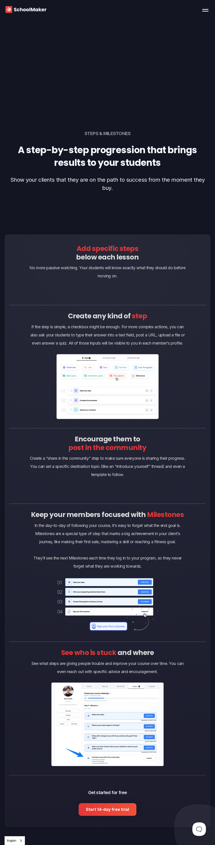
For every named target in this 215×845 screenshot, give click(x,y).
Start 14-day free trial (107, 809)
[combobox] (15, 840)
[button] (206, 9)
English (11, 840)
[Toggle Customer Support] (199, 829)
